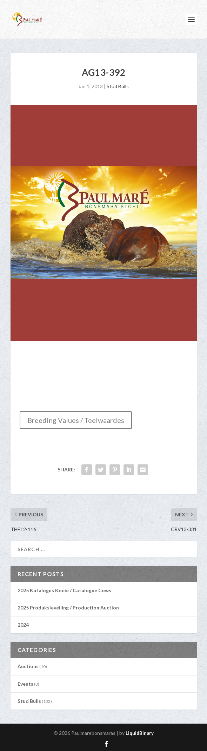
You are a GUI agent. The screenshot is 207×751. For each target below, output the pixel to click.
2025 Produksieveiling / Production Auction (68, 607)
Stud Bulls (118, 86)
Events (25, 684)
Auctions (28, 666)
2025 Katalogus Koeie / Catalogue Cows (64, 590)
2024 (23, 625)
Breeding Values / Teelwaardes (75, 420)
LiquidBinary (140, 733)
